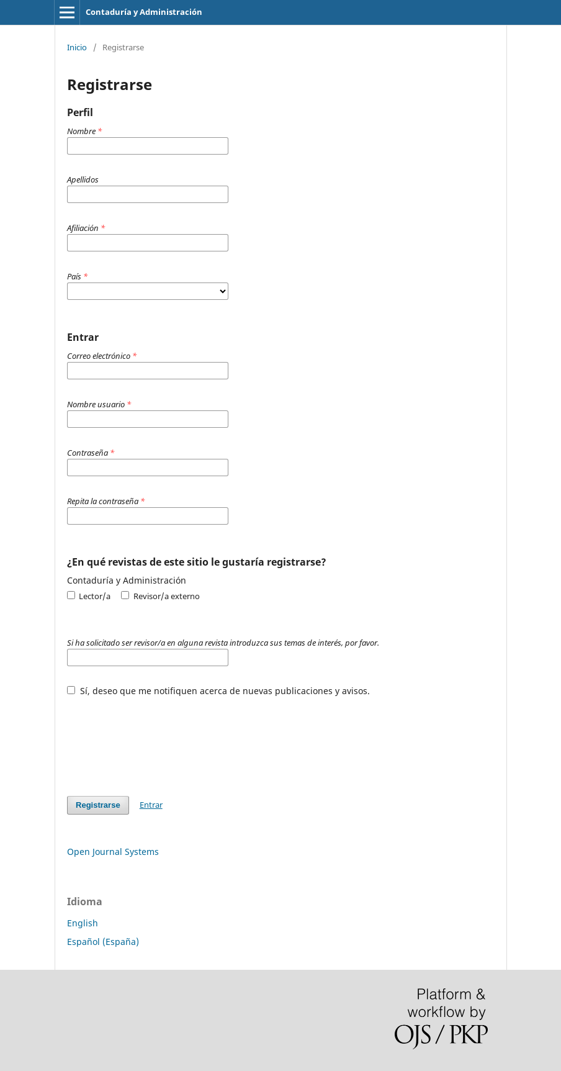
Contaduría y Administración (144, 11)
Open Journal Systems (113, 851)
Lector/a (88, 596)
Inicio (77, 47)
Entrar (151, 804)
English (82, 923)
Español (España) (103, 941)
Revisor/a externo (160, 596)
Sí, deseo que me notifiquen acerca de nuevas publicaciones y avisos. (218, 691)
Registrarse (98, 805)
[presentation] (161, 740)
